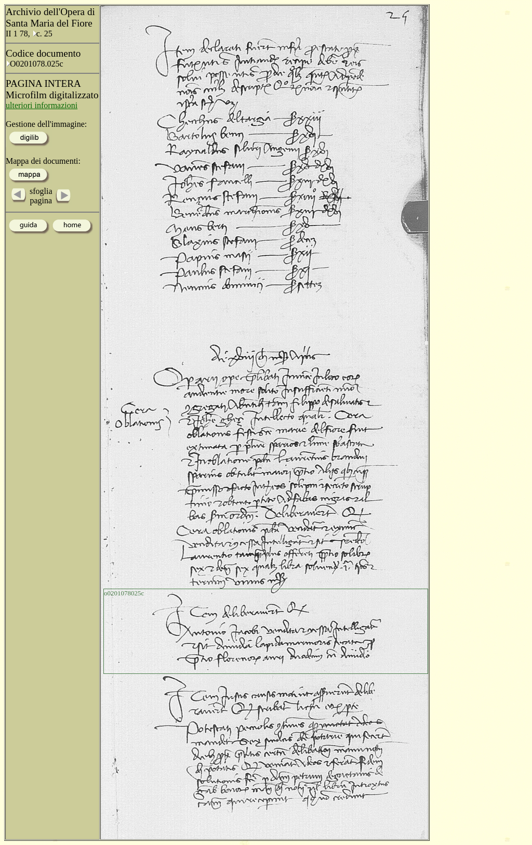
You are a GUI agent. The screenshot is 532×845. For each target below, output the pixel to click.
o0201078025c (124, 593)
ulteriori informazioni (41, 105)
